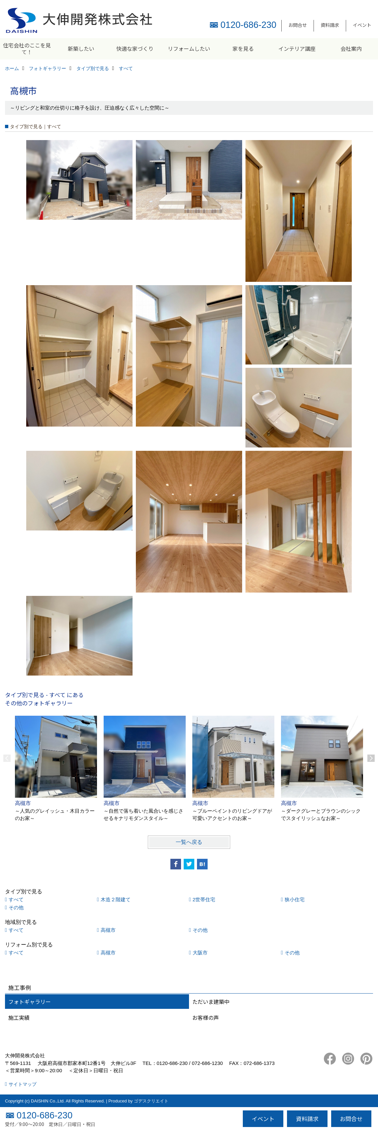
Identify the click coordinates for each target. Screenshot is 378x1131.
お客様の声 (205, 1017)
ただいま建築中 (211, 1002)
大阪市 (200, 952)
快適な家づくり (134, 48)
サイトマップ (23, 1084)
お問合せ (297, 25)
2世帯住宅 (204, 899)
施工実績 (19, 1017)
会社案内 (351, 48)
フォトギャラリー (29, 1002)
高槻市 (108, 930)
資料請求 (330, 25)
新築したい (81, 48)
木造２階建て (116, 899)
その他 (16, 907)
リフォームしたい (189, 48)
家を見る (243, 48)
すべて (16, 899)
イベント (362, 25)
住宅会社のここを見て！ (27, 48)
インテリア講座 (297, 48)
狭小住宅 (295, 899)
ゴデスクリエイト (151, 1100)
